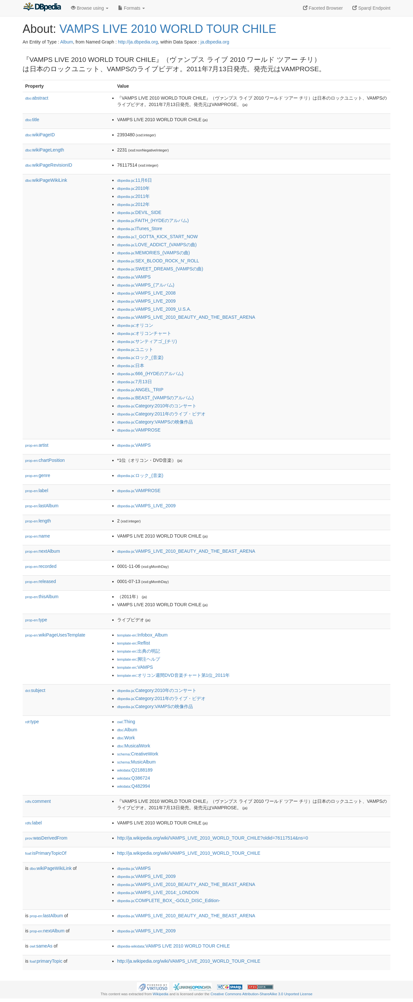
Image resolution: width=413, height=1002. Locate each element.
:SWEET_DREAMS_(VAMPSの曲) (160, 268)
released (40, 581)
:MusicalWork (133, 745)
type (36, 619)
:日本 (130, 365)
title (32, 119)
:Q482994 (133, 786)
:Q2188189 (135, 770)
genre (37, 475)
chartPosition (45, 460)
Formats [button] (131, 8)
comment (38, 801)
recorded (40, 566)
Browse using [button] (89, 8)
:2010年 (133, 188)
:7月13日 (134, 381)
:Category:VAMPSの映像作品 (155, 421)
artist (36, 445)
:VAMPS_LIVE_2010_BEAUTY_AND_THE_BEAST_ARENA (186, 317)
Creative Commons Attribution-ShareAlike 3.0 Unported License (261, 994)
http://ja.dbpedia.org (138, 41)
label (36, 490)
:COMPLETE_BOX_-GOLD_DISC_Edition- (168, 900)
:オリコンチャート (144, 333)
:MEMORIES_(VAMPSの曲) (153, 252)
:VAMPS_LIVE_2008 (146, 293)
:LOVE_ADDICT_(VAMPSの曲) (157, 244)
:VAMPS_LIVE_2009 (146, 301)
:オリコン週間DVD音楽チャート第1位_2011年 (173, 675)
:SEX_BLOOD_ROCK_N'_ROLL (158, 260)
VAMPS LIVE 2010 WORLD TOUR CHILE (167, 28)
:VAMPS (134, 276)
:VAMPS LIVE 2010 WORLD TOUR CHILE (173, 945)
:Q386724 (133, 778)
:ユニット (135, 349)
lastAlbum (41, 505)
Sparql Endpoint (371, 8)
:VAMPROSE (138, 430)
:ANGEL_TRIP (140, 389)
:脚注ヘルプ (138, 659)
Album (66, 41)
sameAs (41, 945)
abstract (36, 98)
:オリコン (135, 325)
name (37, 536)
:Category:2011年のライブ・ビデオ (161, 413)
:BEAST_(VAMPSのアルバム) (155, 397)
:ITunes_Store (139, 228)
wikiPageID (40, 134)
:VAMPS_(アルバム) (145, 284)
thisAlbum (41, 596)
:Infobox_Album (142, 634)
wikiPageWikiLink (46, 180)
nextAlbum (42, 551)
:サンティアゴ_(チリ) (147, 341)
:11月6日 (134, 180)
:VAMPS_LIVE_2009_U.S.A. (154, 309)
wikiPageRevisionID (48, 165)
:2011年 (133, 196)
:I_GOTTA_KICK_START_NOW (157, 236)
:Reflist (133, 643)
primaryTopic (46, 961)
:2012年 (133, 204)
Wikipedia (160, 994)
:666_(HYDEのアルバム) (150, 373)
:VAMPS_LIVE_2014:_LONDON (158, 892)
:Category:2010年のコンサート (156, 405)
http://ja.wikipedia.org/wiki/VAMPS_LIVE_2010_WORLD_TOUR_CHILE (188, 853)
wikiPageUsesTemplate (55, 634)
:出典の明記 (138, 651)
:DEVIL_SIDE (139, 212)
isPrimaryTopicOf (45, 853)
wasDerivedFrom (46, 838)
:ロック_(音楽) (140, 357)
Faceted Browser (323, 8)
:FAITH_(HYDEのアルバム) (153, 220)
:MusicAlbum (136, 761)
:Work (126, 737)
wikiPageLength (44, 149)
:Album (127, 729)
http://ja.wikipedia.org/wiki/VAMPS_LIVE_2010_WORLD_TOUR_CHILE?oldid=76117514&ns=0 (212, 838)
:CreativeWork (137, 753)
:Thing (126, 721)
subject (35, 690)
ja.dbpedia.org (215, 41)
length (38, 520)
